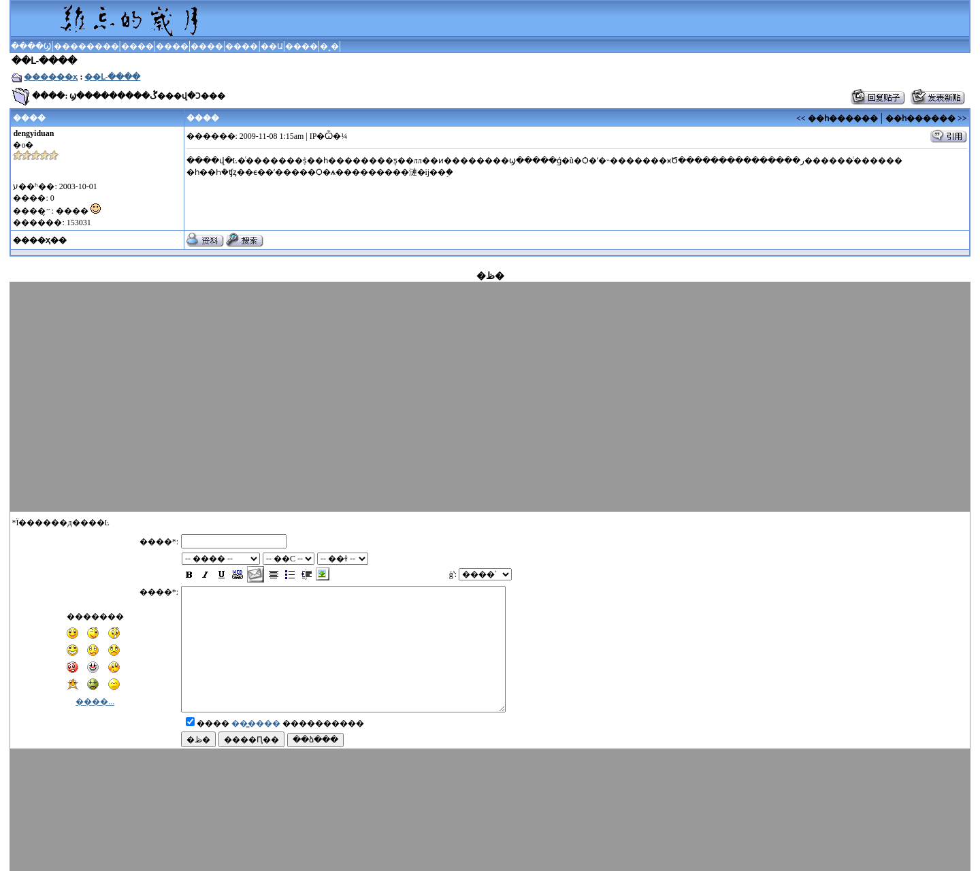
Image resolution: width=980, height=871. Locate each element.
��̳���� (255, 735)
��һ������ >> (926, 118)
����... (95, 689)
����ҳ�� (40, 240)
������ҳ (51, 77)
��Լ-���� (112, 77)
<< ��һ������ (837, 118)
